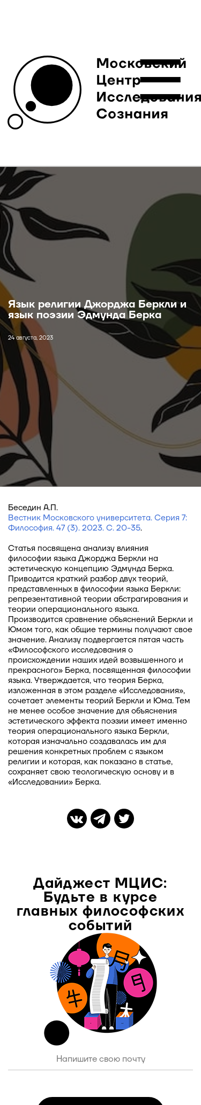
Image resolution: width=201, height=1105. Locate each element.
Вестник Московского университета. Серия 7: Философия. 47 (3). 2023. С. (97, 523)
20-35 (127, 528)
